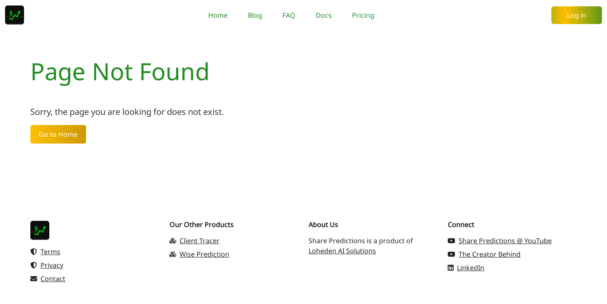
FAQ (288, 15)
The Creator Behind (484, 254)
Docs (324, 15)
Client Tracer (194, 240)
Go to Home (58, 134)
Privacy (46, 265)
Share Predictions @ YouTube (500, 240)
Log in (576, 15)
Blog (255, 15)
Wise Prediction (199, 254)
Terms (45, 251)
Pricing (363, 15)
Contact (47, 278)
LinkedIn (466, 267)
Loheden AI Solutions (342, 250)
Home (218, 15)
